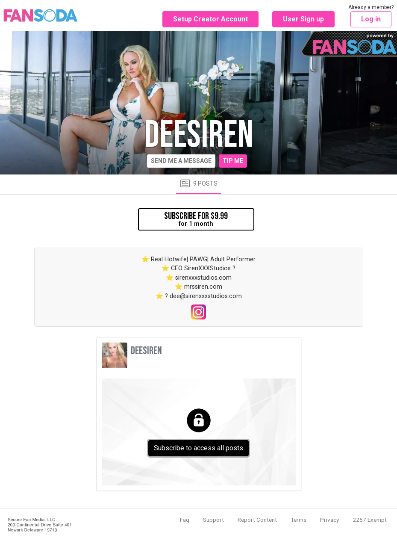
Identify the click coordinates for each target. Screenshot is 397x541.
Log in (371, 19)
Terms (298, 519)
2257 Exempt (370, 519)
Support (213, 519)
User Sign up (303, 19)
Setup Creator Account (210, 19)
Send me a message (181, 160)
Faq (184, 519)
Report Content (257, 519)
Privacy (329, 519)
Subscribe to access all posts (198, 448)
